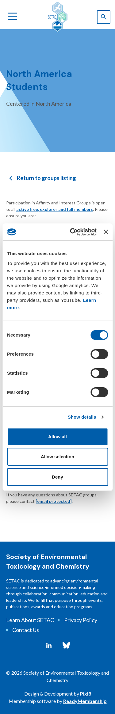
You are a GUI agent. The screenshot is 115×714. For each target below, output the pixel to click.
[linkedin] (48, 645)
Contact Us (25, 629)
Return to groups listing (46, 178)
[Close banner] (106, 232)
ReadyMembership (85, 701)
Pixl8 (85, 693)
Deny (57, 476)
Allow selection (57, 456)
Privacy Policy (80, 620)
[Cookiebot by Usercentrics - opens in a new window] (72, 232)
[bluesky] (66, 645)
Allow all (57, 436)
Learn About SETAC (30, 620)
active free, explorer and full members (54, 209)
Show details (82, 417)
